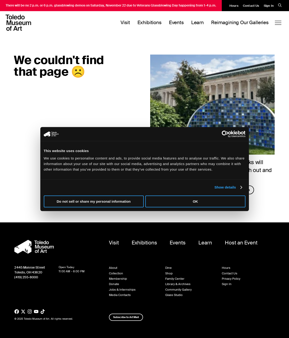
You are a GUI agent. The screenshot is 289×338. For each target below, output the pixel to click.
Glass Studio (174, 295)
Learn (197, 22)
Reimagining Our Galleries (240, 22)
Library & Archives (178, 284)
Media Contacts (120, 295)
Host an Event (241, 242)
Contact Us (251, 6)
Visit (125, 22)
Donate (114, 284)
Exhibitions (149, 22)
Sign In (269, 6)
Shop (169, 273)
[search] (280, 6)
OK (195, 201)
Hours (233, 6)
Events (176, 22)
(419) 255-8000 (26, 277)
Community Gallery (178, 290)
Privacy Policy (231, 279)
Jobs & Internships (122, 290)
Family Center (174, 279)
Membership (118, 279)
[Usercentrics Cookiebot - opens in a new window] (225, 133)
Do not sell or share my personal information (94, 201)
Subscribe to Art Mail (126, 317)
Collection (116, 273)
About (113, 268)
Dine (168, 268)
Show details (225, 187)
